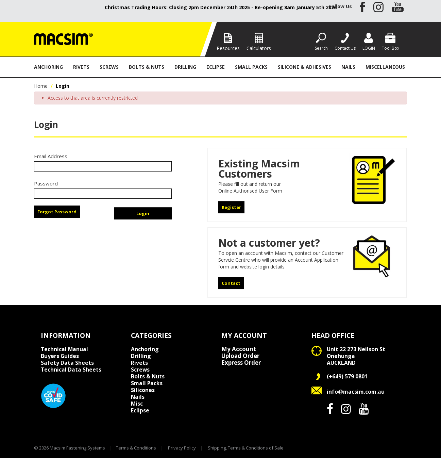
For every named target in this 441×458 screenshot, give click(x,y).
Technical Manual (64, 349)
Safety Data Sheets (67, 362)
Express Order (241, 362)
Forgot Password (57, 212)
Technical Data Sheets (71, 369)
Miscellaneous (385, 67)
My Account (238, 349)
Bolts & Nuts (146, 67)
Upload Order (240, 356)
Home (41, 86)
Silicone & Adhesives (304, 67)
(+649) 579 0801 (347, 376)
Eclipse (215, 67)
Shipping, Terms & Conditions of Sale (246, 448)
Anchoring (48, 67)
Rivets (81, 67)
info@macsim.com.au (356, 391)
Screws (109, 67)
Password (46, 183)
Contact (231, 283)
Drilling (185, 67)
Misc (137, 403)
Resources (228, 48)
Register (231, 207)
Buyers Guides (60, 356)
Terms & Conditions (136, 448)
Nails (348, 67)
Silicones (143, 390)
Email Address (50, 156)
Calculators (259, 48)
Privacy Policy (182, 448)
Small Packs (251, 67)
